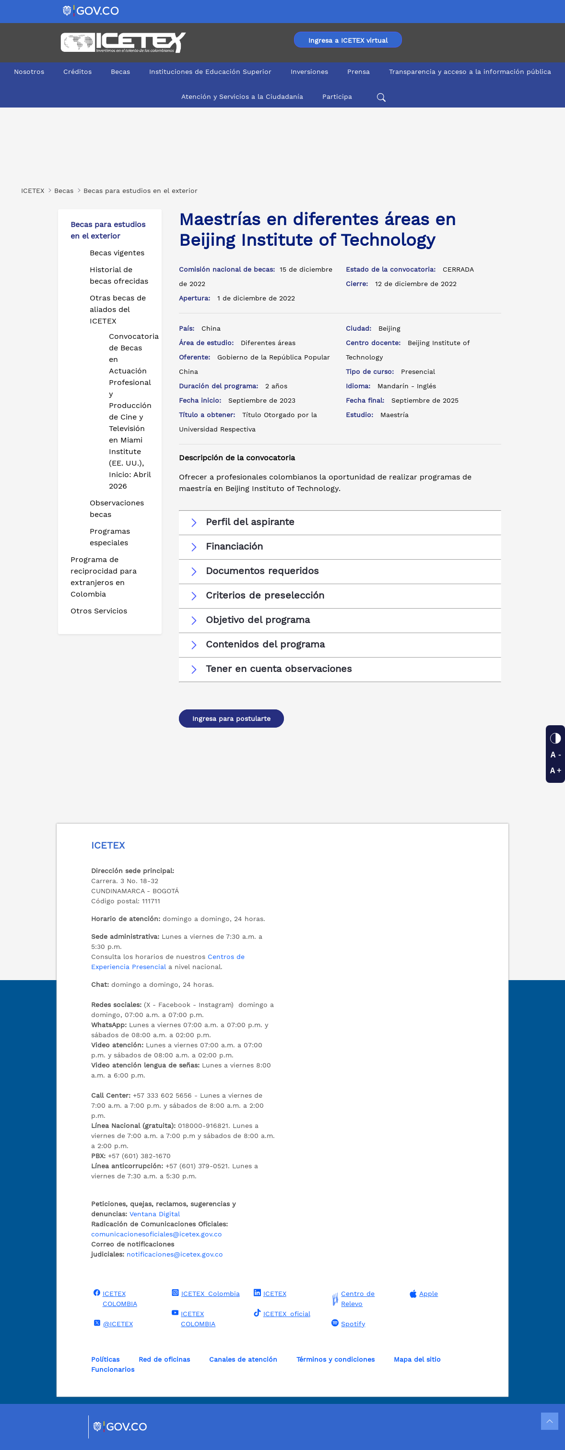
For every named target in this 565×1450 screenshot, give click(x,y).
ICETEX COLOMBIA (114, 1298)
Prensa (358, 71)
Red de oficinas (164, 1359)
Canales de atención (243, 1359)
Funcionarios (112, 1369)
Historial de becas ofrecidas (119, 275)
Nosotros (29, 71)
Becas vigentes (117, 252)
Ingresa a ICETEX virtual (348, 40)
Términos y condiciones (335, 1359)
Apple (422, 1294)
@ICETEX (112, 1323)
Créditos (77, 71)
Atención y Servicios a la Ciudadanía (242, 96)
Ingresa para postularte (231, 718)
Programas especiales (110, 537)
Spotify (347, 1323)
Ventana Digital (154, 1214)
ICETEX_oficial (280, 1313)
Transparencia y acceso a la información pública (470, 71)
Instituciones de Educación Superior (210, 71)
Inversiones (309, 71)
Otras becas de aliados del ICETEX (118, 309)
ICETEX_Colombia (204, 1293)
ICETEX (268, 1293)
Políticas (105, 1359)
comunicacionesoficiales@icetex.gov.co (156, 1234)
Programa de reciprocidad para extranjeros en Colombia (104, 577)
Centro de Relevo (352, 1299)
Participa (337, 96)
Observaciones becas (117, 508)
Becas (120, 71)
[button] (340, 522)
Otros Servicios (99, 610)
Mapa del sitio (417, 1359)
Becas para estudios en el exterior (108, 230)
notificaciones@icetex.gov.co (175, 1254)
